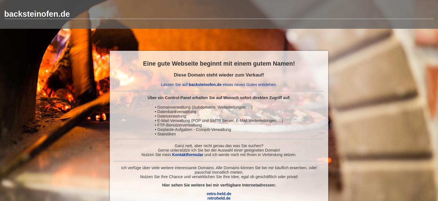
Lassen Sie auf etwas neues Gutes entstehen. (219, 84)
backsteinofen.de (37, 13)
